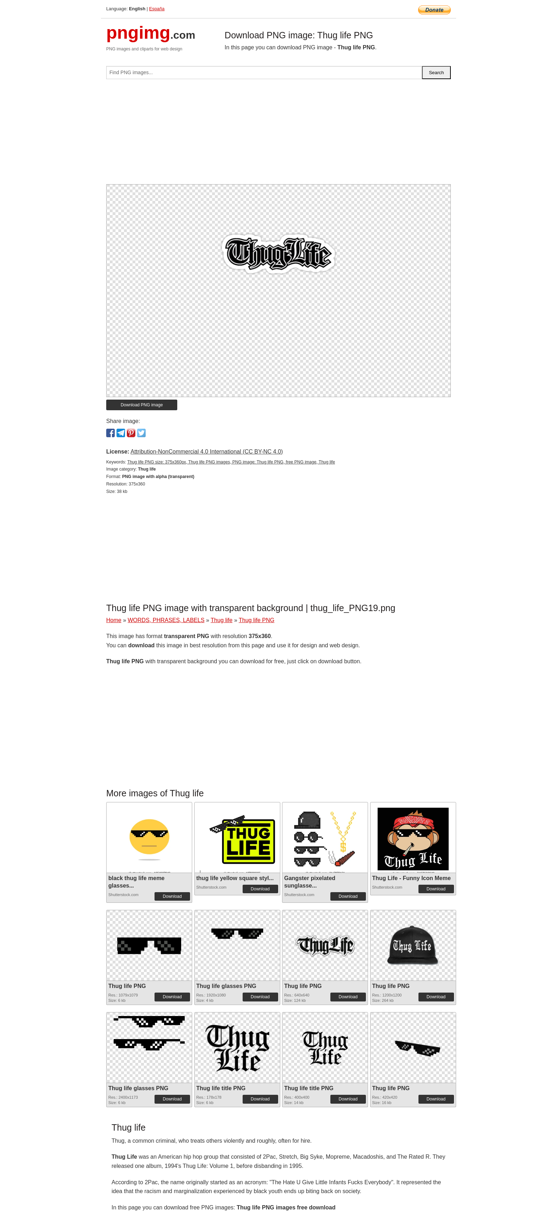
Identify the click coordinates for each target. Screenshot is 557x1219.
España (156, 8)
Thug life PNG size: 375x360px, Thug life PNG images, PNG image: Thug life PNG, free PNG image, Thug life (231, 462)
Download (172, 896)
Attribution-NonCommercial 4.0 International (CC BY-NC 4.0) (206, 452)
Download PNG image (142, 404)
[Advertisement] (278, 134)
